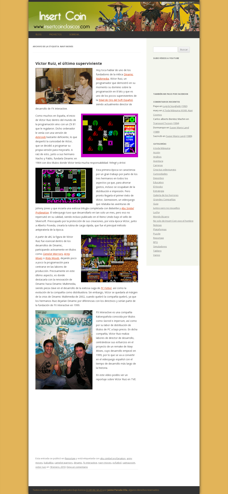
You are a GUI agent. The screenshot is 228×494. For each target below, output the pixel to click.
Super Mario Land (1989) (179, 136)
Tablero (157, 250)
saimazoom (129, 462)
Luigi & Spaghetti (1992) (175, 106)
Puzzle (156, 233)
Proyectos (55, 34)
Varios (156, 255)
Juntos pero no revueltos (166, 208)
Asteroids (40, 137)
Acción (156, 152)
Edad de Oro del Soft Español (116, 100)
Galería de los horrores (165, 195)
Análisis (157, 156)
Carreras (158, 165)
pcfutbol (117, 462)
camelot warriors (64, 462)
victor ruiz (40, 467)
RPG (155, 242)
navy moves (105, 462)
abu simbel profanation (113, 458)
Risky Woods (52, 258)
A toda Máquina (161, 148)
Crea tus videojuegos (164, 169)
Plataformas (160, 229)
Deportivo (158, 178)
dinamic (78, 462)
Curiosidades (160, 173)
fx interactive (90, 462)
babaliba (48, 462)
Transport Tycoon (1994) (166, 123)
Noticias (157, 225)
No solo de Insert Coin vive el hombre (173, 220)
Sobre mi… (74, 34)
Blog (39, 34)
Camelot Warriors (53, 254)
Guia (155, 203)
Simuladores (160, 246)
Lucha (156, 212)
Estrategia (158, 191)
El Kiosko (158, 186)
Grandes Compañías (164, 199)
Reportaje (70, 458)
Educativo (158, 182)
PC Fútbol (106, 288)
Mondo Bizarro (161, 216)
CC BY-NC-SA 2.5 (94, 490)
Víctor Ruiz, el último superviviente (68, 63)
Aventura (158, 161)
